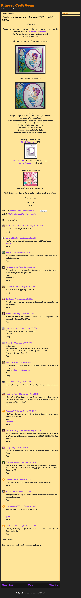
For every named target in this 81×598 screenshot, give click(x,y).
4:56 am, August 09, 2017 (26, 411)
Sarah (8, 382)
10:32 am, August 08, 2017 (26, 267)
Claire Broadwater (13, 462)
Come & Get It (18, 161)
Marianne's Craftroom (14, 226)
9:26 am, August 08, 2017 (26, 238)
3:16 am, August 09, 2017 (28, 394)
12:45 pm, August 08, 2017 (24, 287)
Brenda (8, 492)
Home (30, 585)
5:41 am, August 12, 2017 (22, 479)
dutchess (9, 299)
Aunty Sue (10, 287)
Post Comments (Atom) (35, 593)
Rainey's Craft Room (17, 5)
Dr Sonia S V (11, 411)
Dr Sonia (9, 421)
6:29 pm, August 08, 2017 (22, 343)
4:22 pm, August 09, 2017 (20, 448)
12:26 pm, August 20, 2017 (26, 506)
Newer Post (7, 585)
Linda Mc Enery (12, 394)
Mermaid (18, 214)
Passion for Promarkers (37, 31)
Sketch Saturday (27, 142)
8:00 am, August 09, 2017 (34, 431)
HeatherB (9, 479)
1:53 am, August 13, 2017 (21, 492)
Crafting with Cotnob (21, 370)
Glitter (11, 214)
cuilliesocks (10, 314)
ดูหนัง (8, 516)
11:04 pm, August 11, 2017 (31, 462)
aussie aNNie (11, 238)
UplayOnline (11, 506)
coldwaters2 (10, 267)
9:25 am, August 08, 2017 (33, 226)
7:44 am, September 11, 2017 (24, 526)
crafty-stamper (12, 328)
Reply (8, 232)
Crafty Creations (25, 163)
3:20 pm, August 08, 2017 (25, 314)
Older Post (53, 585)
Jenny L (9, 343)
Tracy (8, 448)
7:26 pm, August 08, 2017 (21, 362)
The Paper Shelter (29, 214)
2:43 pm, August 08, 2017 (23, 299)
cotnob (8, 362)
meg (7, 252)
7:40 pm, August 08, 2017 (21, 382)
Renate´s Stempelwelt (14, 431)
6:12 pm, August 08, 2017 (28, 328)
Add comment (8, 539)
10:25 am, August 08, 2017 (19, 252)
